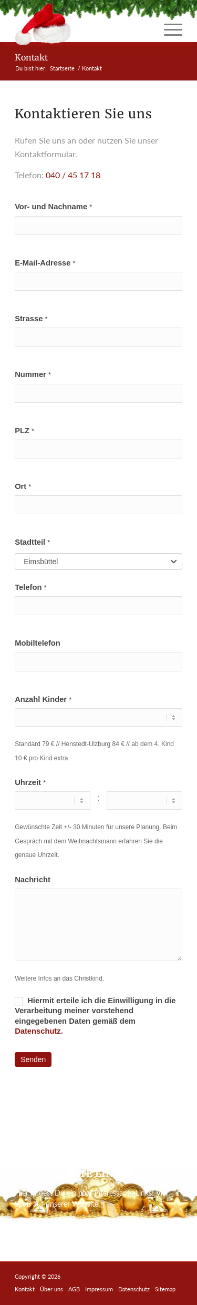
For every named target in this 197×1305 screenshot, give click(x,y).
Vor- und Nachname (53, 206)
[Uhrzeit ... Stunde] (52, 800)
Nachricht (32, 879)
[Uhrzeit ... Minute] (144, 800)
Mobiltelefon (37, 643)
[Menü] (167, 29)
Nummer (33, 374)
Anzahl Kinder (43, 699)
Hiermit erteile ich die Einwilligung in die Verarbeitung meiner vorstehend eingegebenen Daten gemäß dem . (95, 1015)
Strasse (31, 318)
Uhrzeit (30, 782)
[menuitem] (167, 29)
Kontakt (31, 57)
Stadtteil (32, 542)
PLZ (24, 430)
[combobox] (98, 561)
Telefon (30, 587)
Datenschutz (38, 1031)
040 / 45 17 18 (73, 175)
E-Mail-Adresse (45, 263)
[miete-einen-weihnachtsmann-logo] (82, 24)
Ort (23, 486)
